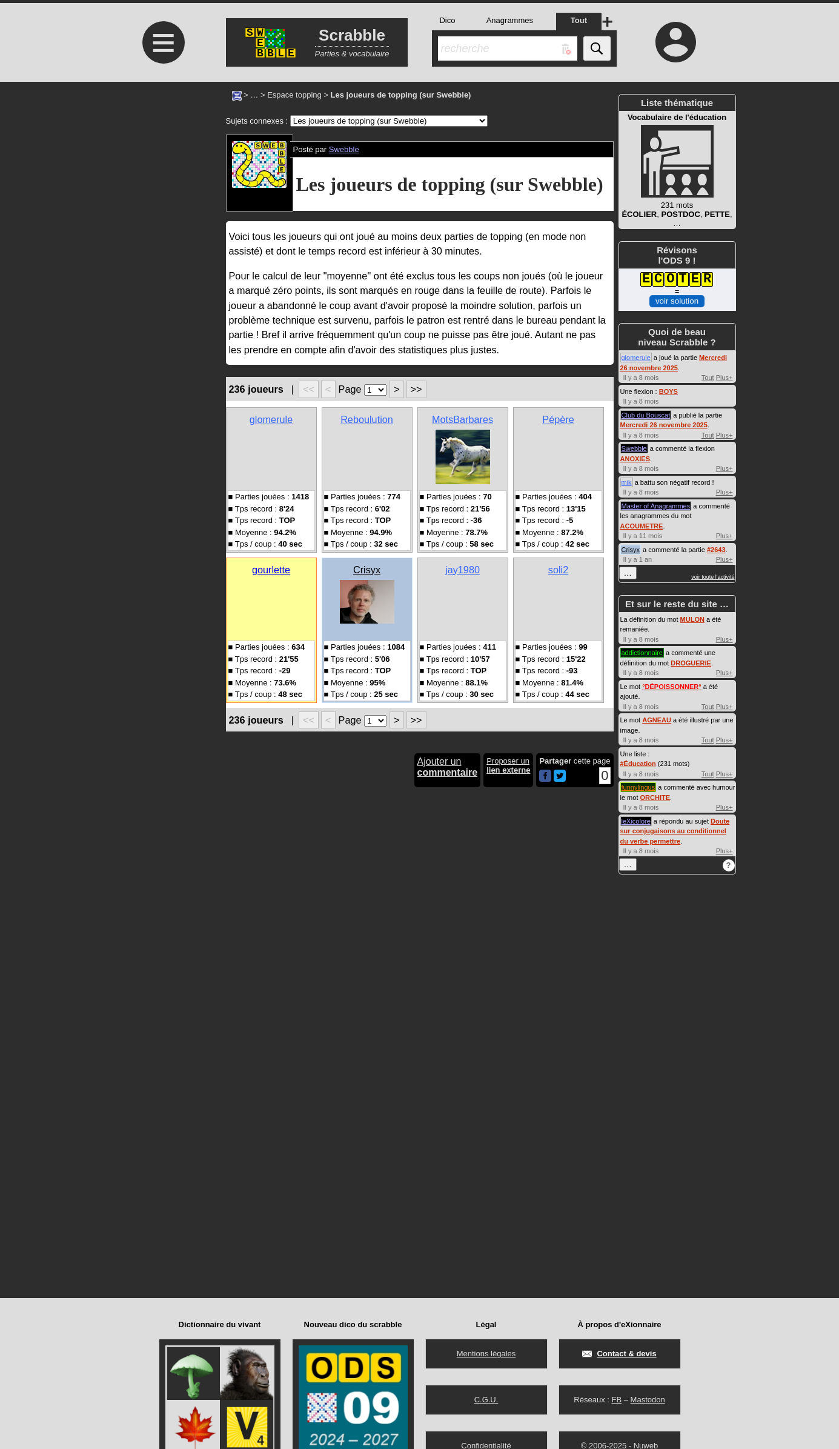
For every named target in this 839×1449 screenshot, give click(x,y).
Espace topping (294, 94)
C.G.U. (486, 1399)
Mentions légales (486, 1353)
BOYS (668, 391)
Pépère (558, 419)
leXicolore (636, 821)
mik (627, 482)
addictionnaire (642, 652)
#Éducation (638, 763)
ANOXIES (635, 458)
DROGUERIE (691, 663)
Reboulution (366, 419)
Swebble (344, 149)
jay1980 (462, 569)
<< (308, 389)
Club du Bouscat (646, 415)
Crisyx (366, 569)
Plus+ (724, 377)
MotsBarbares (462, 419)
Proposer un (508, 765)
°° (671, 686)
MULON (692, 619)
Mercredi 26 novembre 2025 (664, 424)
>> (416, 389)
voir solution (676, 300)
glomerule (271, 419)
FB (616, 1399)
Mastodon (648, 1399)
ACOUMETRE (641, 526)
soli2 (558, 569)
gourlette (271, 569)
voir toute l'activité (712, 577)
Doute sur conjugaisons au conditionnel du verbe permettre (675, 831)
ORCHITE (655, 797)
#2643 (716, 549)
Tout (707, 377)
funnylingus (638, 787)
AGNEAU (656, 720)
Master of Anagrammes (656, 506)
